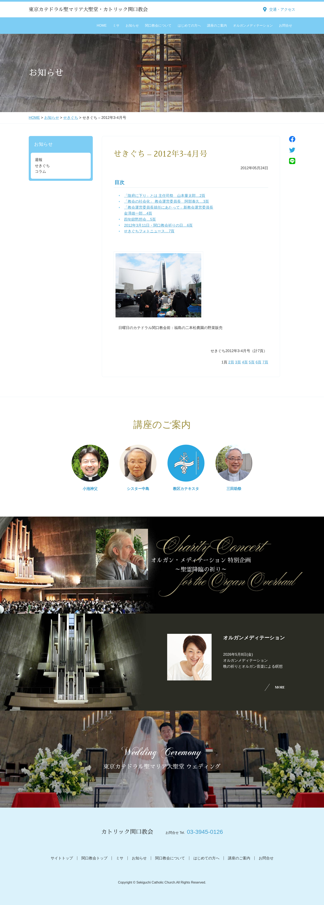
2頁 (231, 362)
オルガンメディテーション (253, 25)
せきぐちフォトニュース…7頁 (149, 231)
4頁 (245, 362)
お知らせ (132, 25)
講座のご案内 (217, 25)
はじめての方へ (189, 25)
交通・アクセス (282, 9)
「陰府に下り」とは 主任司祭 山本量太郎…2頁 (164, 196)
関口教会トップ (94, 858)
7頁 (265, 362)
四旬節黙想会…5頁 (140, 219)
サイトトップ (62, 858)
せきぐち (70, 118)
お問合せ (285, 25)
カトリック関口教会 (127, 832)
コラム (40, 171)
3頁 (238, 362)
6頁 (258, 362)
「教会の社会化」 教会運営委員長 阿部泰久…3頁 (166, 201)
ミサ (116, 25)
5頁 (252, 362)
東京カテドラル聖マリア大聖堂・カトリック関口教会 (88, 9)
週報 (38, 160)
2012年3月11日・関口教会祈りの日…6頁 (158, 225)
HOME (102, 25)
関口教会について (158, 25)
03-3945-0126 (205, 832)
